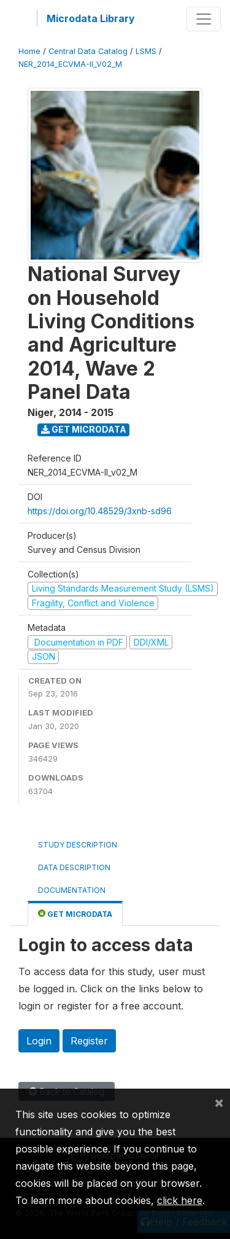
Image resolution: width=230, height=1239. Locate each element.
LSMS (146, 51)
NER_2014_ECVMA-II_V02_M (70, 64)
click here (179, 1200)
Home (29, 51)
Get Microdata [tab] (75, 913)
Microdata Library (91, 18)
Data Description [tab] (74, 867)
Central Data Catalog (88, 51)
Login (39, 1041)
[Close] (219, 1102)
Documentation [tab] (71, 890)
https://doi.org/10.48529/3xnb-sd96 (100, 511)
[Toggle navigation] (203, 19)
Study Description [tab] (77, 844)
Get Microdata (83, 429)
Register (89, 1041)
